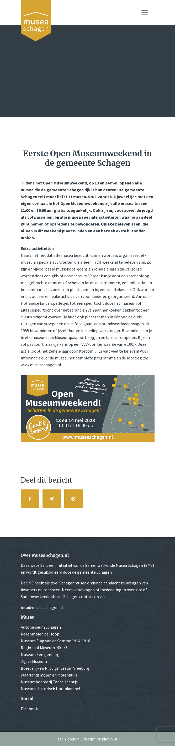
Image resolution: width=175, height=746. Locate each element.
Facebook (29, 708)
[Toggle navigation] (144, 12)
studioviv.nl (107, 739)
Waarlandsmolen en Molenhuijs (49, 675)
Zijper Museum (34, 661)
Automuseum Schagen (41, 627)
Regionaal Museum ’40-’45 (44, 647)
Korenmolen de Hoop (40, 634)
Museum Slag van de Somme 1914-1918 (55, 640)
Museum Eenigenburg (40, 654)
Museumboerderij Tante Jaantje (49, 681)
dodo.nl (74, 739)
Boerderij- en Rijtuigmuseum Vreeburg (55, 668)
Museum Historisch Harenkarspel (50, 688)
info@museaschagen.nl (42, 607)
